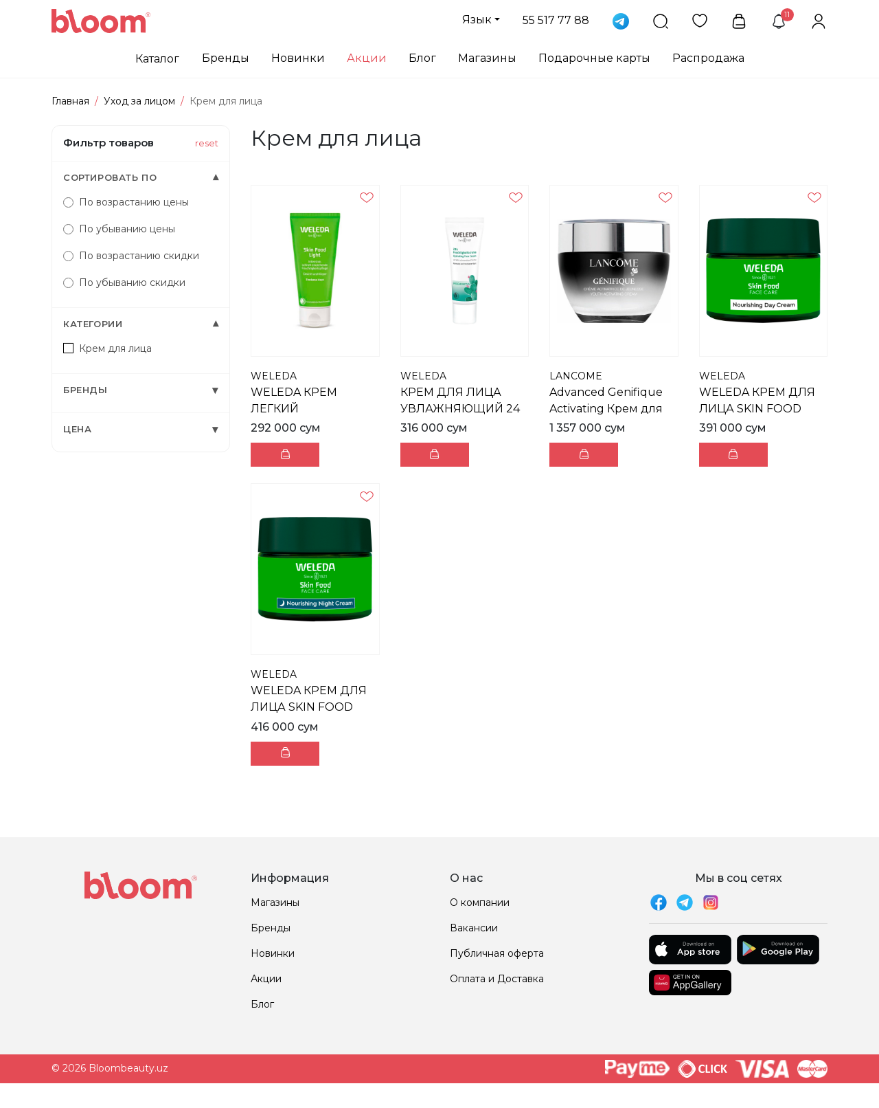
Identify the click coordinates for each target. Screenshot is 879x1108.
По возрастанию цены (126, 202)
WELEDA (274, 376)
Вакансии (474, 928)
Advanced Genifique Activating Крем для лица (606, 409)
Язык (477, 19)
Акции (367, 58)
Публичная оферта (497, 953)
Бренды (225, 58)
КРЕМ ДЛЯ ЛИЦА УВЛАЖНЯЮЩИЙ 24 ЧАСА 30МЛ (460, 409)
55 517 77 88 (556, 20)
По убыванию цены (119, 229)
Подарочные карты (594, 58)
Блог (422, 58)
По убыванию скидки (124, 282)
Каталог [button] (157, 58)
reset (206, 142)
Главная (70, 101)
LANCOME (575, 376)
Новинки (298, 58)
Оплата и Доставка (497, 979)
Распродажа (708, 58)
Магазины (487, 58)
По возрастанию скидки (131, 256)
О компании (480, 902)
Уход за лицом (139, 101)
